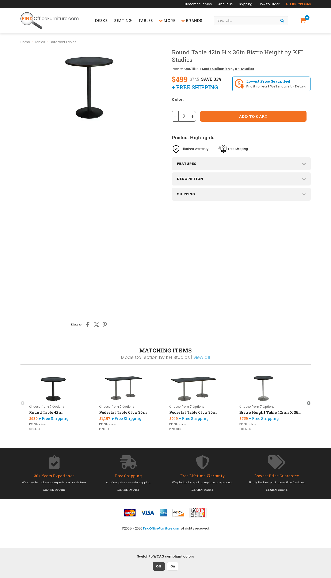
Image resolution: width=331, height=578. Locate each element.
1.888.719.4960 (298, 4)
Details (300, 86)
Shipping (245, 4)
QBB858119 (245, 429)
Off (158, 566)
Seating (123, 20)
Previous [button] (22, 403)
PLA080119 (175, 429)
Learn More (54, 490)
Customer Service (198, 4)
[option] (61, 403)
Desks (101, 20)
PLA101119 (104, 429)
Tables (145, 20)
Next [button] (309, 403)
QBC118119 (35, 429)
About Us (225, 4)
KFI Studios (244, 69)
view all (202, 357)
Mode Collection (216, 69)
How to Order (269, 4)
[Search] (282, 20)
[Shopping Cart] (303, 20)
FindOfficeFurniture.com (161, 528)
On (172, 566)
